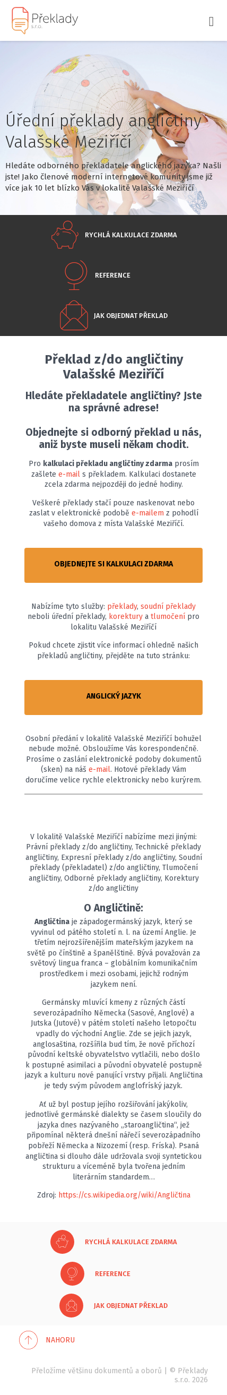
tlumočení (168, 616)
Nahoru (60, 1340)
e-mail (69, 474)
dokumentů (113, 1370)
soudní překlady (168, 606)
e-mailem (148, 513)
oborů (151, 1370)
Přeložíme (48, 1370)
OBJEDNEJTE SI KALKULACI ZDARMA (113, 564)
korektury (126, 616)
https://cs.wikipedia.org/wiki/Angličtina (124, 1195)
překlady (122, 606)
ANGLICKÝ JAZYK (113, 696)
